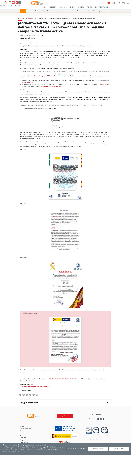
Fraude (29, 390)
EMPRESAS (81, 7)
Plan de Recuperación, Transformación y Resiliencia (64, 379)
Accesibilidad (23, 437)
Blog (43, 11)
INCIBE (44, 7)
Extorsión (23, 390)
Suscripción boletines (65, 416)
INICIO (19, 18)
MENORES (72, 7)
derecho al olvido (104, 84)
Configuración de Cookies (76, 449)
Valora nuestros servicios (25, 428)
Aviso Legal (22, 435)
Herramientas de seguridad (66, 11)
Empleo (21, 430)
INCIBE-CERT (52, 7)
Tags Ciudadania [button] (29, 402)
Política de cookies (24, 442)
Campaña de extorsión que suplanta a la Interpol (36, 386)
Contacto (22, 426)
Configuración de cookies (25, 440)
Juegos (99, 11)
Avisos (23, 11)
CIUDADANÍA (63, 7)
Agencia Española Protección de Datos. (51, 86)
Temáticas (107, 11)
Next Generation (30, 381)
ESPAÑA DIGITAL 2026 (102, 7)
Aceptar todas (119, 449)
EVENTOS (90, 7)
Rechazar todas (98, 449)
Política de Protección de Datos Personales (29, 433)
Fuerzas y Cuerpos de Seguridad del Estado (40, 76)
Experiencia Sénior (33, 11)
